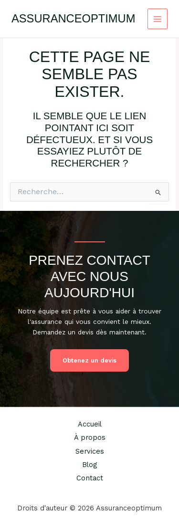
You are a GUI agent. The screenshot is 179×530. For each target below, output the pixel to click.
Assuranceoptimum (73, 18)
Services (89, 451)
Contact (89, 478)
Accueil (90, 424)
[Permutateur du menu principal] (157, 19)
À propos (89, 437)
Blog (89, 464)
